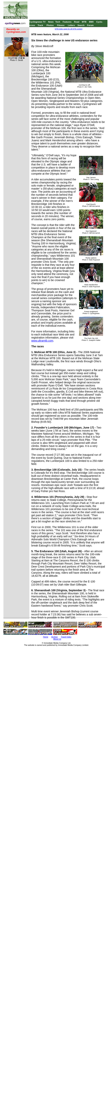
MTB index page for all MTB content (69, 29)
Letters (71, 25)
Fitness (60, 25)
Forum (90, 25)
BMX (91, 22)
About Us (57, 639)
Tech (57, 22)
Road (76, 22)
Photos (50, 25)
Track (40, 25)
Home (45, 637)
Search (81, 25)
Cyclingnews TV (37, 22)
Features (67, 22)
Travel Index (66, 637)
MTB (84, 22)
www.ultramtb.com (42, 340)
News (51, 22)
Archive (54, 637)
